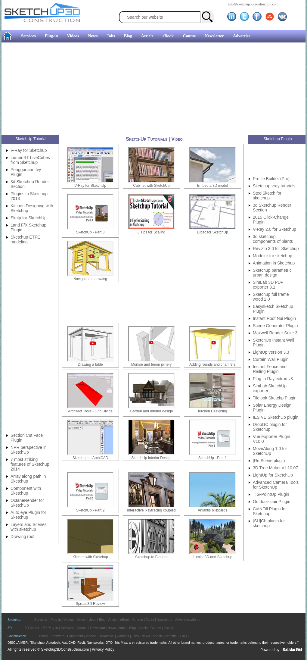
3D (10, 628)
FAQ (183, 636)
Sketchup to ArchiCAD (90, 458)
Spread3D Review (90, 604)
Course (189, 36)
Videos (73, 36)
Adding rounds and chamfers (212, 364)
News (93, 36)
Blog (128, 36)
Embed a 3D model (212, 185)
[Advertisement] (141, 89)
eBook (168, 36)
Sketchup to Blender (151, 557)
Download (97, 628)
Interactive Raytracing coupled (151, 510)
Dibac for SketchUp (212, 232)
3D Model (32, 628)
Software (67, 628)
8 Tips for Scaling (151, 232)
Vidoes (91, 636)
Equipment (75, 636)
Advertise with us (187, 619)
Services (28, 36)
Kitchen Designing (212, 411)
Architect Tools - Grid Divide (90, 411)
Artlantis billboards (212, 510)
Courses (123, 636)
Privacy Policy (103, 649)
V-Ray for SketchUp (90, 185)
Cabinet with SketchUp (151, 185)
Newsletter (214, 36)
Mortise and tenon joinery (151, 364)
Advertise (241, 36)
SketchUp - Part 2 (90, 510)
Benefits (171, 636)
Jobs (111, 36)
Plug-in (51, 36)
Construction (17, 636)
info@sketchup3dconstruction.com (253, 4)
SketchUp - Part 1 (212, 458)
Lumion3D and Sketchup (212, 557)
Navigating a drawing (90, 279)
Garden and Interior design (151, 411)
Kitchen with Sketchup (90, 557)
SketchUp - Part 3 (90, 232)
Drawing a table (90, 364)
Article (147, 36)
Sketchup (14, 619)
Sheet (43, 636)
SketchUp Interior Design (151, 458)
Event (150, 619)
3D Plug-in (50, 628)
